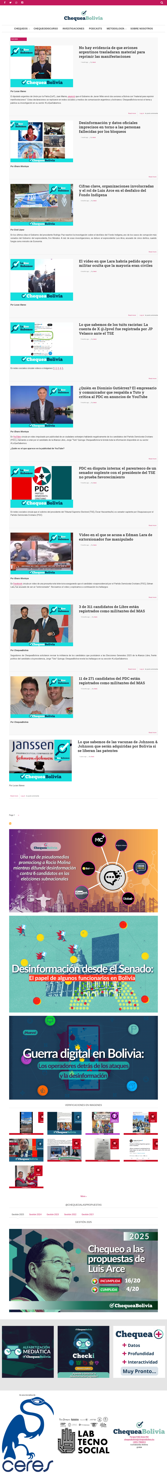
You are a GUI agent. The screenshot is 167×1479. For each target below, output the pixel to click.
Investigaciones (73, 28)
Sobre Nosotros (141, 28)
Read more (132, 114)
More (82, 1196)
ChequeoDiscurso (46, 28)
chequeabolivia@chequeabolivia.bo (139, 1439)
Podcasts (95, 28)
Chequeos (21, 28)
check (94, 62)
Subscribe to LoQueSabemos (10, 823)
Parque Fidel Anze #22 (139, 1437)
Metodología (115, 28)
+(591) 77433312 (139, 1442)
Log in (142, 113)
